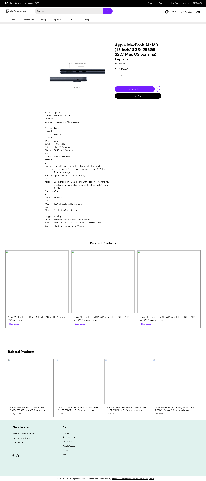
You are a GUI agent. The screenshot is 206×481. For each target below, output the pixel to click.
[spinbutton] (121, 79)
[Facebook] (13, 455)
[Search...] (67, 11)
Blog (65, 450)
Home (66, 432)
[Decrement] (117, 79)
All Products (69, 437)
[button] (198, 12)
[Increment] (125, 79)
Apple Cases (69, 445)
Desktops (67, 441)
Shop (65, 454)
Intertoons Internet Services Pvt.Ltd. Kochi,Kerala (133, 478)
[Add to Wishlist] (158, 89)
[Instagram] (17, 455)
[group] (103, 289)
